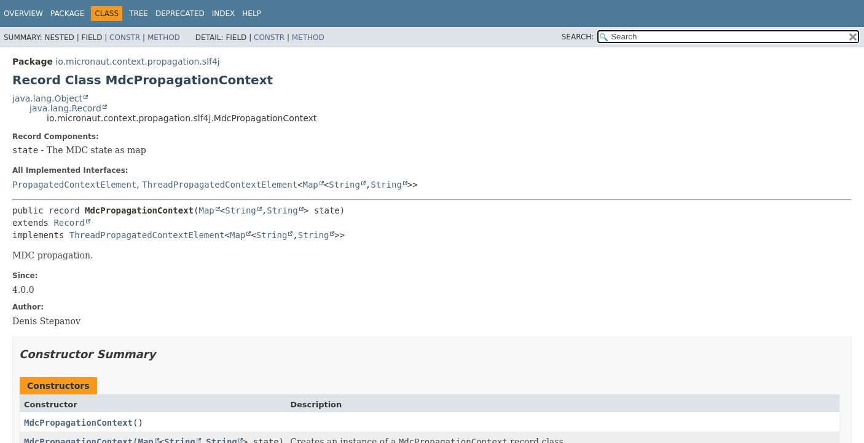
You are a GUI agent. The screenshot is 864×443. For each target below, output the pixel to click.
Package (67, 13)
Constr (124, 37)
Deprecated (180, 13)
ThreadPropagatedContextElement (219, 185)
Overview (23, 13)
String (344, 185)
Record (69, 223)
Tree (138, 13)
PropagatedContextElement (74, 185)
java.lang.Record (65, 108)
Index (223, 13)
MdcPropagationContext (78, 423)
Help (251, 13)
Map (310, 185)
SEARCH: (578, 37)
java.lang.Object (47, 98)
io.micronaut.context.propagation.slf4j (137, 61)
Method (163, 37)
